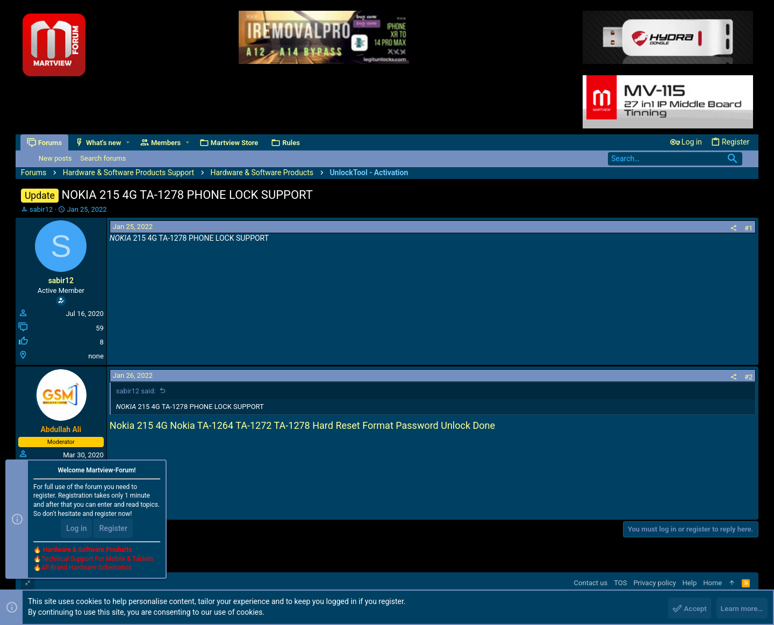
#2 (748, 377)
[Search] (675, 159)
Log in (76, 529)
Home (712, 583)
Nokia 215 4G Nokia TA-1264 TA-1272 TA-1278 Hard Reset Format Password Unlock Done (302, 425)
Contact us (591, 583)
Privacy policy (654, 583)
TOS (620, 583)
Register (113, 529)
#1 (748, 228)
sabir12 (41, 209)
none (96, 356)
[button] (128, 143)
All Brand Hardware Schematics (86, 569)
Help (690, 583)
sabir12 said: (136, 391)
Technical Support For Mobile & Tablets (97, 560)
